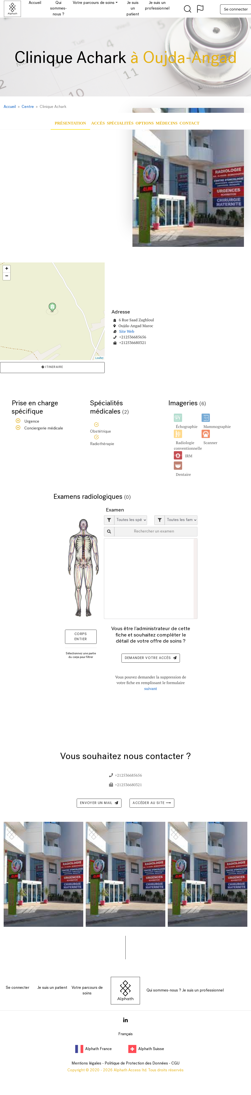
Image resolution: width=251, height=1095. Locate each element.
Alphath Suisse (146, 1049)
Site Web (126, 331)
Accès (98, 123)
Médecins (166, 123)
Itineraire (52, 367)
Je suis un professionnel (203, 990)
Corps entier (80, 636)
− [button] (6, 276)
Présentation (70, 123)
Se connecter (17, 988)
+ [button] (6, 269)
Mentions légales (86, 1063)
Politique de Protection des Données (136, 1063)
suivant (150, 688)
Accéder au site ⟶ (152, 803)
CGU (175, 1063)
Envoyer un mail (99, 803)
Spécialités (120, 123)
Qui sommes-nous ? (164, 990)
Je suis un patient (52, 988)
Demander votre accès (151, 658)
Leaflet (99, 357)
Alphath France (94, 1049)
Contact (189, 123)
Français (125, 1034)
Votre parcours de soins (87, 990)
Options (145, 123)
